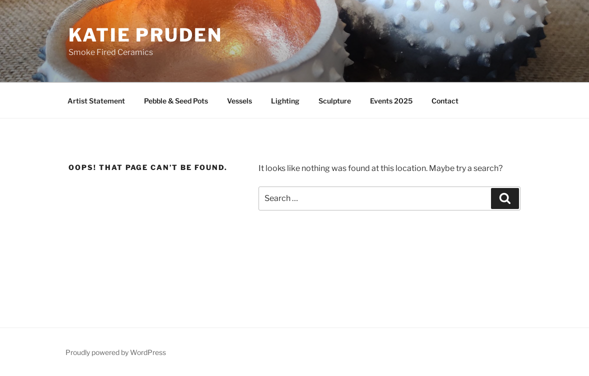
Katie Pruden (145, 35)
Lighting (285, 100)
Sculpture (334, 100)
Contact (445, 100)
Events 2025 (391, 100)
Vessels (239, 100)
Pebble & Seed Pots (176, 100)
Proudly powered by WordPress (116, 352)
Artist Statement (96, 100)
